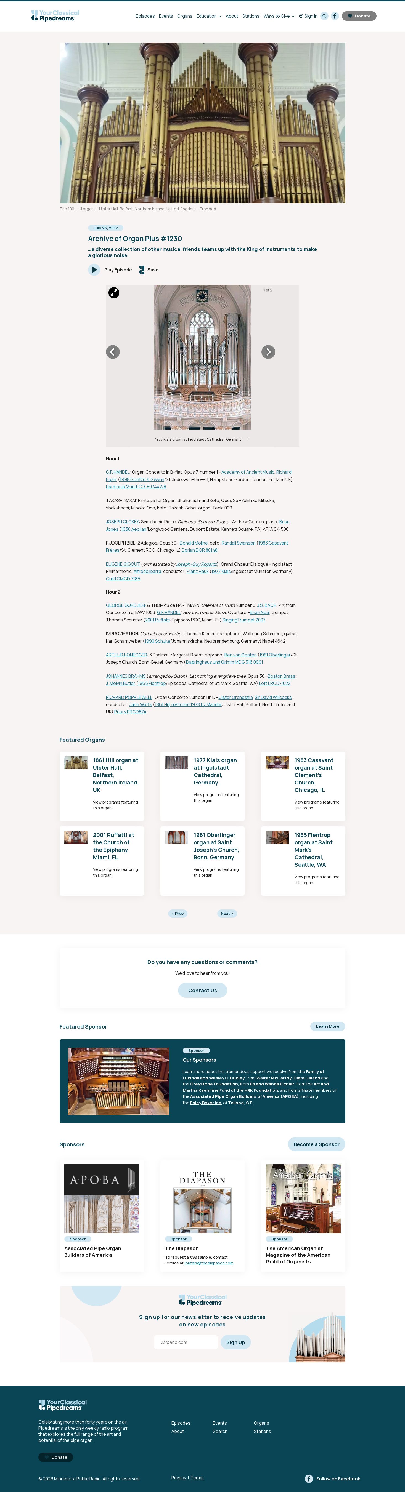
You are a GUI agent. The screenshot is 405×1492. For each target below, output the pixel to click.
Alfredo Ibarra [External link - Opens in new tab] (147, 571)
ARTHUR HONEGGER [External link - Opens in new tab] (126, 655)
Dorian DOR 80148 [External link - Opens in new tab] (200, 550)
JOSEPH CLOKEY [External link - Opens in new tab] (122, 522)
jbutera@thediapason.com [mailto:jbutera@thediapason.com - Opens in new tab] (209, 1263)
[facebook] (335, 16)
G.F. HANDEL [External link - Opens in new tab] (118, 472)
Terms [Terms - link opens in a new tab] (197, 1478)
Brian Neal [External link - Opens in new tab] (260, 612)
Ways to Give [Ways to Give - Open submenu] (277, 16)
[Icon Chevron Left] (113, 352)
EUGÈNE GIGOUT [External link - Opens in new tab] (123, 564)
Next (227, 913)
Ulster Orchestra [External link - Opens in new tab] (236, 697)
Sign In (308, 16)
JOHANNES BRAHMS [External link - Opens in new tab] (126, 676)
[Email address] (186, 1342)
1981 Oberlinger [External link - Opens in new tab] (275, 655)
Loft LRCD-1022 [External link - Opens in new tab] (274, 683)
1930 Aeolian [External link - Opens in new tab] (133, 529)
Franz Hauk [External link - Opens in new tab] (198, 571)
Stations (251, 16)
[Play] (110, 270)
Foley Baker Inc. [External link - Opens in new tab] (206, 1103)
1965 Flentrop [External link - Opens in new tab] (152, 683)
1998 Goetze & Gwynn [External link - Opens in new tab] (142, 479)
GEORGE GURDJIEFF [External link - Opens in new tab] (126, 605)
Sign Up (235, 1342)
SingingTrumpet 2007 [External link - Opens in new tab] (244, 620)
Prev (178, 913)
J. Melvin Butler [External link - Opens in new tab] (120, 683)
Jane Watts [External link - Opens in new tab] (140, 704)
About (232, 16)
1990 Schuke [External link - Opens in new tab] (157, 641)
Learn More (328, 1026)
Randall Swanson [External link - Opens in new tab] (239, 543)
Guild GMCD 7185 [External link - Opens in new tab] (123, 579)
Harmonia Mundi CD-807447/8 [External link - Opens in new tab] (136, 487)
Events (166, 16)
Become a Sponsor (317, 1144)
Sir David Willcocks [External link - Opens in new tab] (273, 697)
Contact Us (202, 990)
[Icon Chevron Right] (268, 352)
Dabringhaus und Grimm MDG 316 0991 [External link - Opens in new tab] (224, 662)
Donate (359, 16)
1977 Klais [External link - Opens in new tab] (221, 571)
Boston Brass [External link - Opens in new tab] (281, 676)
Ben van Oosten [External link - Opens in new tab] (240, 655)
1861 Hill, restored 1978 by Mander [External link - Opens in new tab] (188, 704)
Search (220, 1431)
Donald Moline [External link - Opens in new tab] (194, 543)
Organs (184, 16)
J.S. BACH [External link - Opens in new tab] (266, 605)
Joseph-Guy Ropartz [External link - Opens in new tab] (196, 564)
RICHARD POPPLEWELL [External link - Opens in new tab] (129, 697)
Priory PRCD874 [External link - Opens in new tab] (130, 712)
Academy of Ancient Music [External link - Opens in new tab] (247, 472)
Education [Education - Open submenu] (207, 16)
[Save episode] (148, 270)
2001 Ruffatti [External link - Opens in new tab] (157, 620)
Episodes (145, 16)
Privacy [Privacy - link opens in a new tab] (178, 1478)
